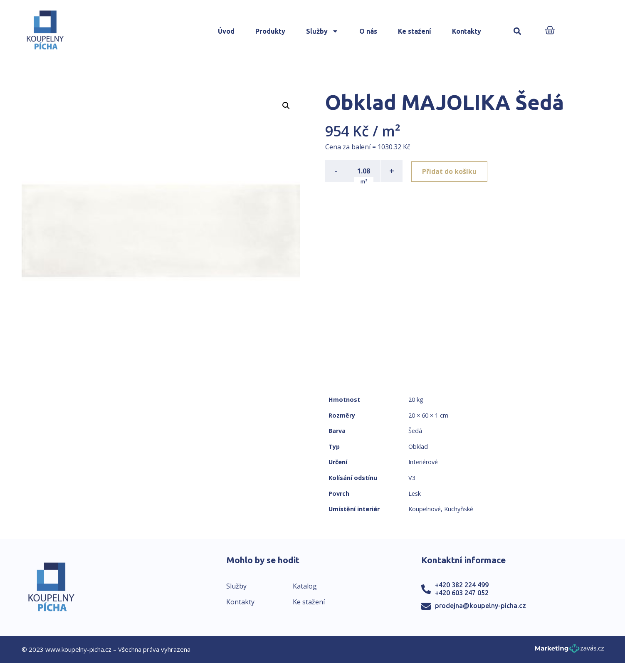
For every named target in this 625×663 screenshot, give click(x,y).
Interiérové (423, 462)
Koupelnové (424, 509)
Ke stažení (414, 31)
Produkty (270, 31)
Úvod (226, 31)
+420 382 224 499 (462, 585)
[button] (517, 31)
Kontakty (466, 31)
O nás (368, 31)
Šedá (415, 431)
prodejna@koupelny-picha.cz (480, 605)
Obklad (418, 446)
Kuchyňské (458, 509)
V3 (411, 478)
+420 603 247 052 (462, 592)
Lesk (414, 493)
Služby (322, 31)
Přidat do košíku (450, 171)
